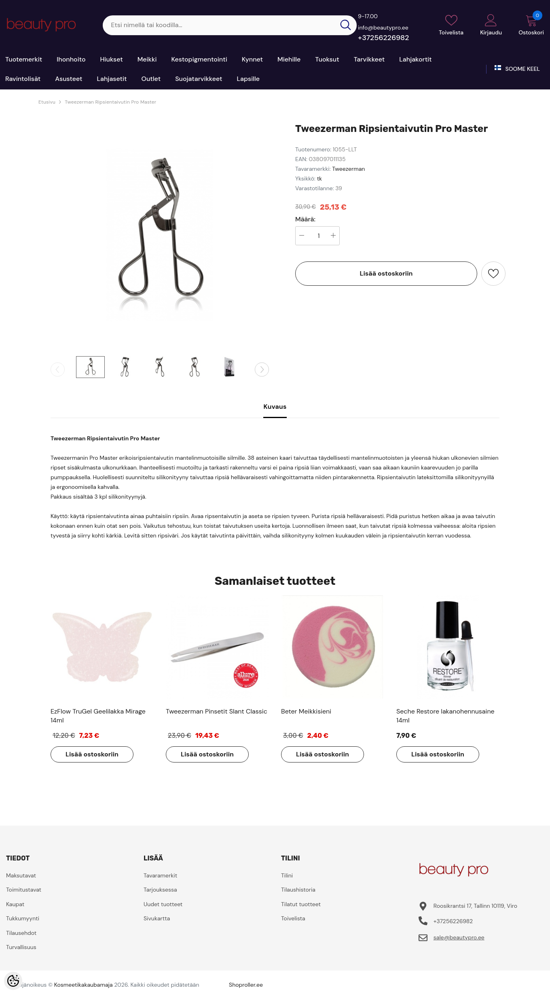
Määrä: (305, 219)
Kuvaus (274, 406)
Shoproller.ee (246, 984)
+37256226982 (383, 37)
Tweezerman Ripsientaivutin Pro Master (110, 102)
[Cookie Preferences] (13, 981)
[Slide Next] (262, 369)
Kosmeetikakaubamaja (83, 984)
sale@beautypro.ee (459, 937)
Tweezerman (348, 168)
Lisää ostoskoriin (386, 273)
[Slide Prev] (58, 369)
